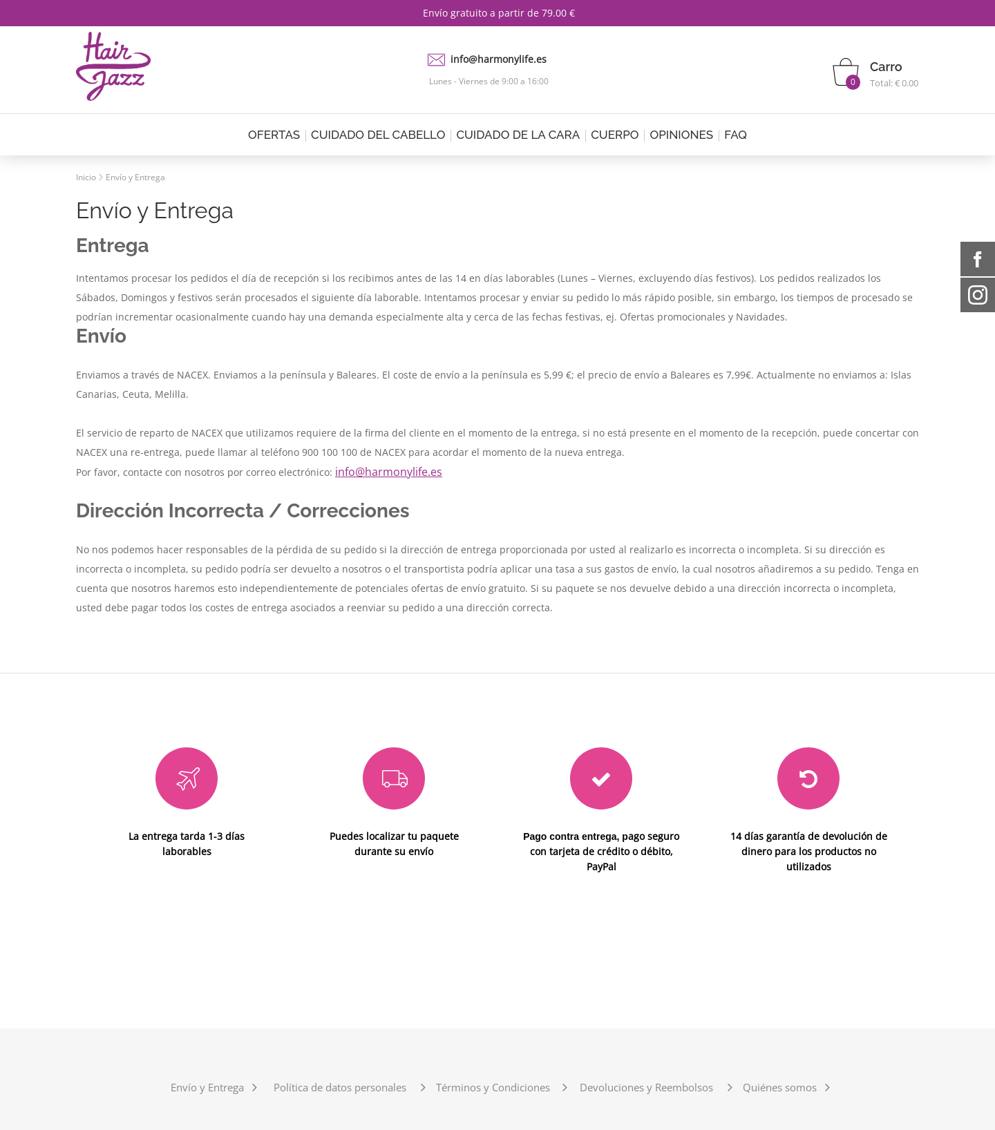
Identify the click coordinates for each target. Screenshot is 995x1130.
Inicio (86, 177)
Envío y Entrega (135, 177)
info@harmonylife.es (499, 59)
